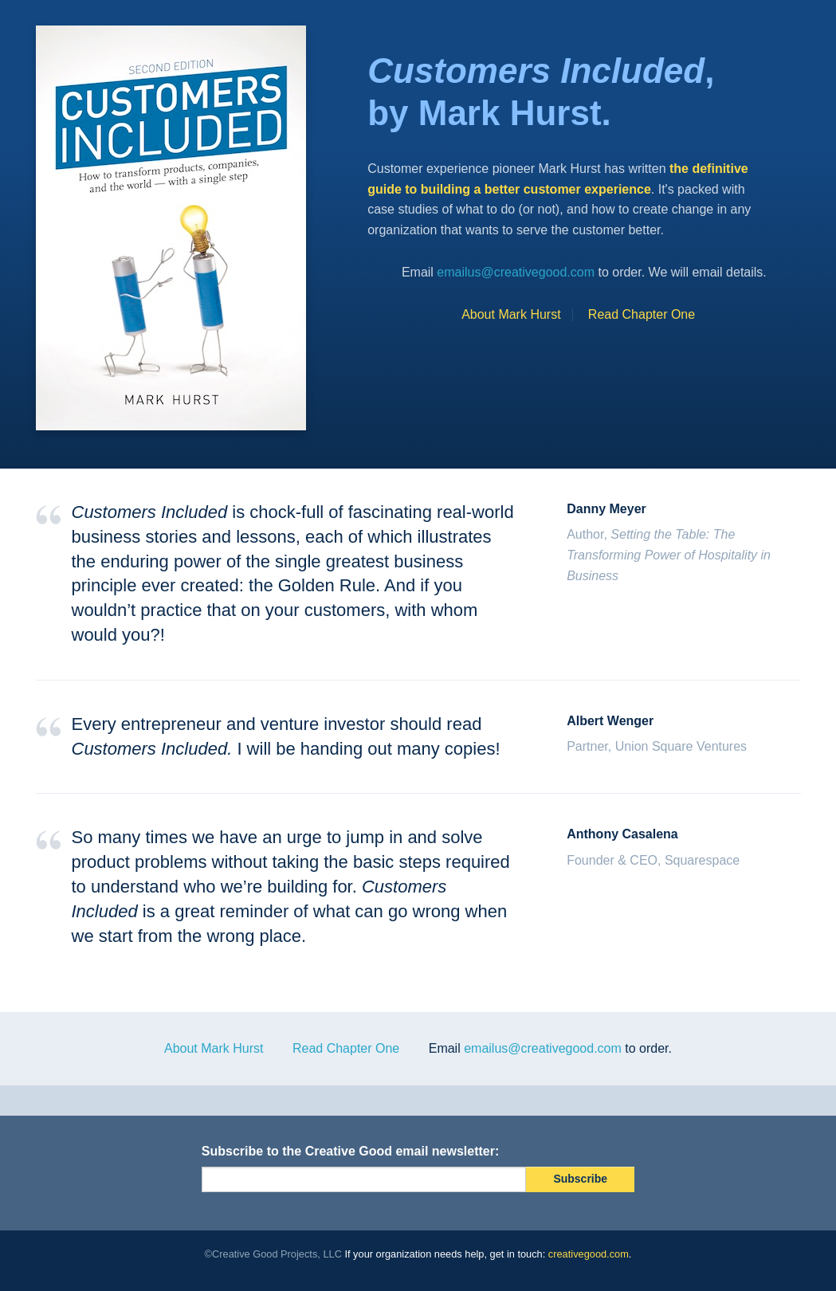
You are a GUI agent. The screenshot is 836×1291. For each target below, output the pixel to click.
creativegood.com (588, 1254)
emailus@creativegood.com (516, 272)
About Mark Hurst (510, 314)
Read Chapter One (641, 314)
